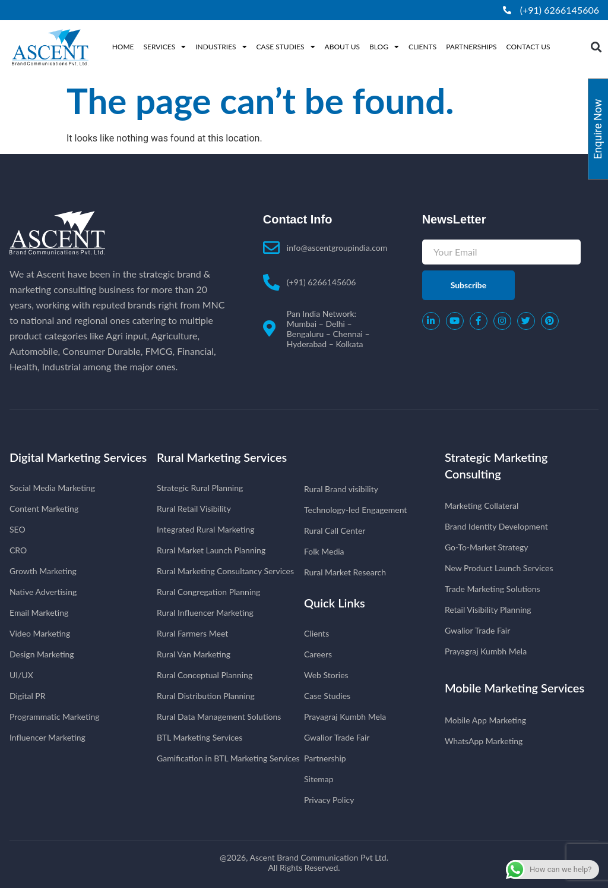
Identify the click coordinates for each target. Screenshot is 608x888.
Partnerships (471, 46)
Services (165, 46)
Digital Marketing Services (78, 457)
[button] (596, 47)
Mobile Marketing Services (514, 688)
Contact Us (528, 46)
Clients (422, 46)
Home (123, 46)
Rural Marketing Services (222, 457)
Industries (220, 46)
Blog (384, 46)
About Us (342, 46)
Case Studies (285, 46)
